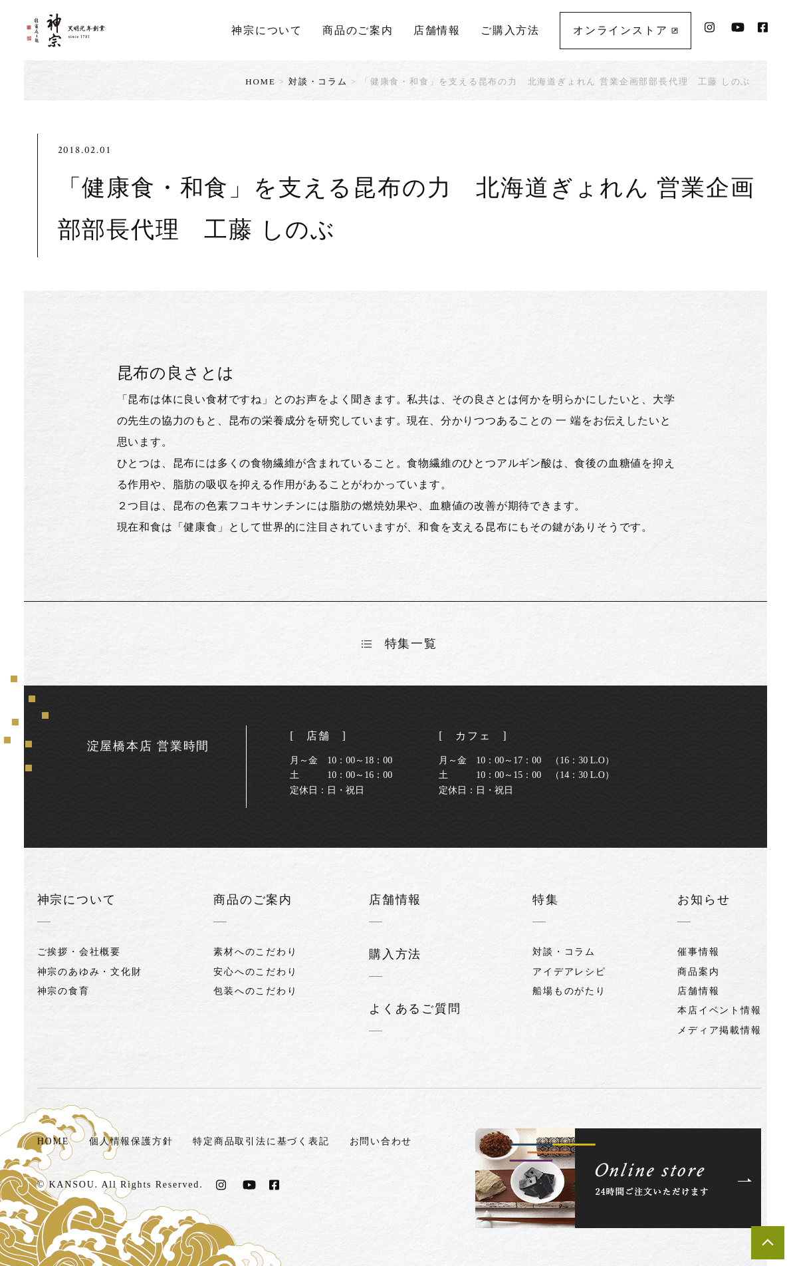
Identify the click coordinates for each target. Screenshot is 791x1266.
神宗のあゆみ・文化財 (89, 971)
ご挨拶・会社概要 (79, 951)
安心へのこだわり (255, 971)
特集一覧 (399, 643)
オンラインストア (625, 30)
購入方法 (395, 953)
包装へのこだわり (255, 990)
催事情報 (698, 951)
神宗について (266, 30)
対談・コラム (318, 81)
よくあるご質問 (415, 1007)
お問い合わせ (381, 1139)
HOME (260, 81)
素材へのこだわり (255, 951)
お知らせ (703, 899)
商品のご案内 (358, 30)
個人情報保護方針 (131, 1139)
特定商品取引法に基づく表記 (261, 1139)
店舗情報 (437, 30)
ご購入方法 (510, 30)
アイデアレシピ (569, 971)
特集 (545, 899)
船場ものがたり (569, 990)
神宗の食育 (63, 990)
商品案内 (698, 971)
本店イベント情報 (719, 1010)
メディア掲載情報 (719, 1030)
